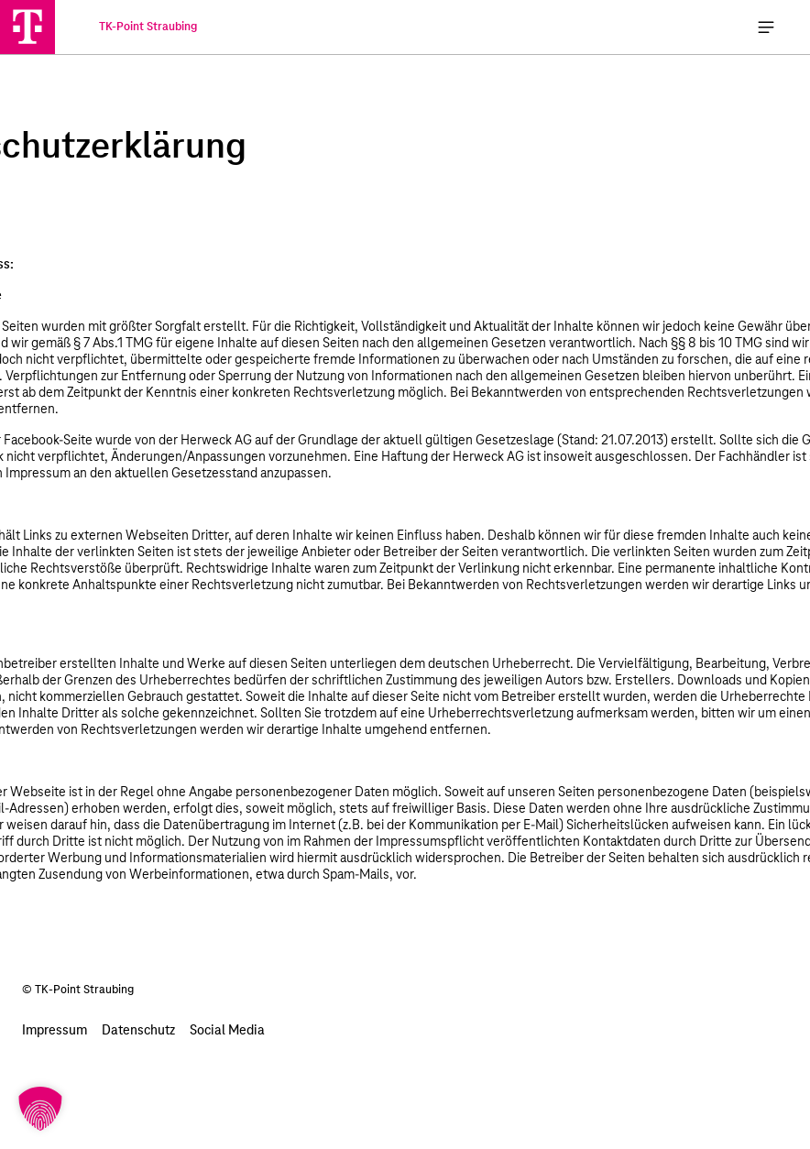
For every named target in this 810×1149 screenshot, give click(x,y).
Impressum (54, 1030)
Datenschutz (138, 1030)
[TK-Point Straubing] (27, 27)
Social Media (227, 1030)
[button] (40, 1108)
